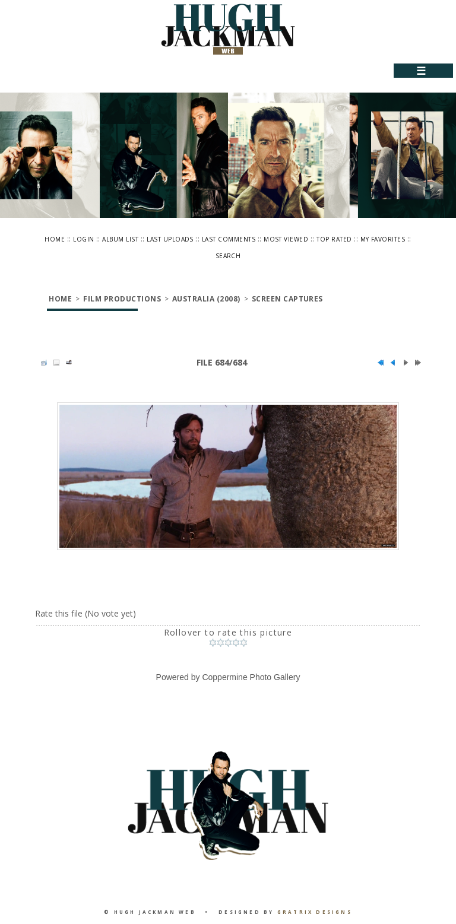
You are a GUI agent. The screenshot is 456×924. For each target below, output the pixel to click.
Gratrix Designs (314, 912)
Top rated (334, 239)
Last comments (228, 239)
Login (83, 239)
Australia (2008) (206, 299)
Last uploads (170, 239)
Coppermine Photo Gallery (251, 677)
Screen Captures (287, 299)
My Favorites (383, 239)
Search (228, 256)
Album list (120, 239)
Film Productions (122, 299)
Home (55, 239)
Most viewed (286, 239)
